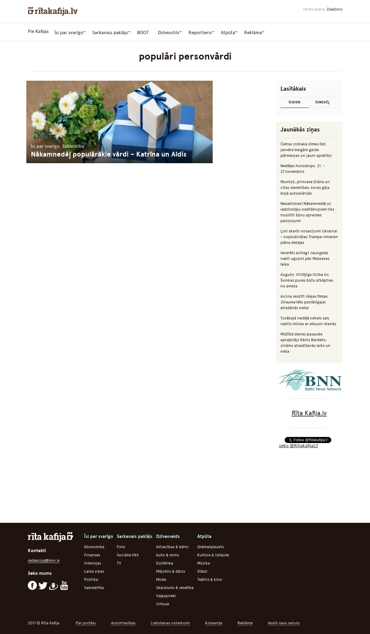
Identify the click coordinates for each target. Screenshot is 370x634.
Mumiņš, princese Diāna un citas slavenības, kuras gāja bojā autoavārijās (305, 187)
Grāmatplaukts (210, 546)
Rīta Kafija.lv (309, 412)
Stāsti (202, 570)
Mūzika (203, 562)
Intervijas (92, 562)
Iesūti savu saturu (284, 622)
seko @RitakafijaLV (298, 445)
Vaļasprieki (166, 595)
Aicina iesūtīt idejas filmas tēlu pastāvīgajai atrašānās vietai (304, 301)
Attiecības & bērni (172, 546)
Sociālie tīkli (128, 554)
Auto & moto (167, 554)
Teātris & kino (209, 578)
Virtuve (162, 603)
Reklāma (245, 622)
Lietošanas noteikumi (170, 622)
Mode (161, 578)
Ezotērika (164, 562)
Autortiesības (123, 622)
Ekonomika (94, 546)
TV (119, 562)
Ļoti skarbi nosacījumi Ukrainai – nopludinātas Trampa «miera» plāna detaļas (309, 236)
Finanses (92, 554)
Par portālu (86, 622)
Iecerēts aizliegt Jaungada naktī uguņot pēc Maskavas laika (304, 258)
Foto (121, 546)
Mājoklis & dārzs (170, 570)
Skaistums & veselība (175, 586)
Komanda (213, 622)
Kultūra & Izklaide (213, 554)
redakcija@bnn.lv (44, 559)
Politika (91, 578)
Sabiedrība (94, 586)
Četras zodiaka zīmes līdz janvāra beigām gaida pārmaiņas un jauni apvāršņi (306, 149)
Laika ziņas (94, 570)
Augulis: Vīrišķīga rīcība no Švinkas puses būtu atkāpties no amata (306, 279)
